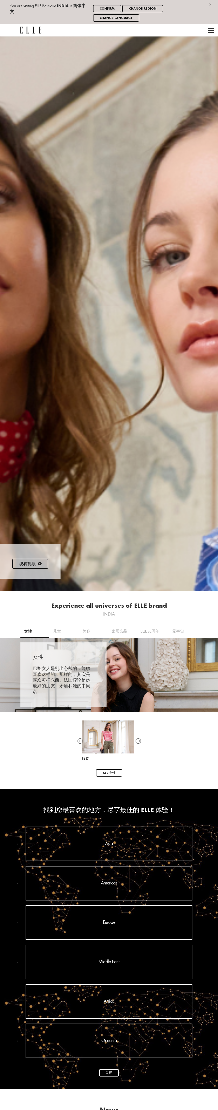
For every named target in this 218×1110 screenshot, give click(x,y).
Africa (109, 1001)
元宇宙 (178, 632)
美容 (86, 632)
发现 (109, 1073)
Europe (109, 922)
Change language (116, 18)
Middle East (109, 962)
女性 (28, 632)
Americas (109, 883)
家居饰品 (119, 632)
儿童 (57, 632)
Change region (142, 8)
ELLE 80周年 (149, 632)
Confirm (107, 8)
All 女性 (109, 773)
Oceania (109, 1040)
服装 (108, 740)
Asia (109, 843)
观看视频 (30, 564)
